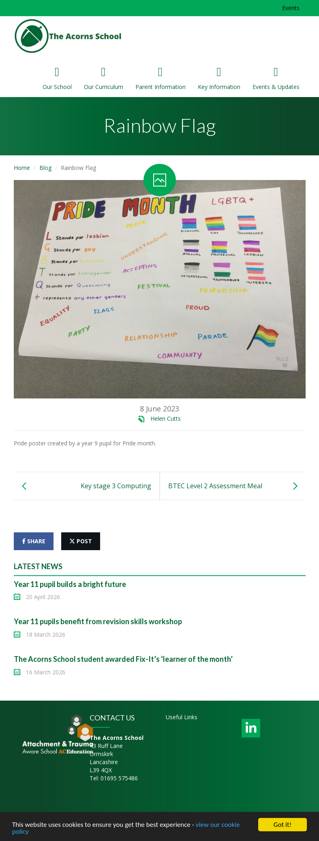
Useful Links (181, 717)
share (33, 541)
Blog (45, 168)
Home (22, 168)
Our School (57, 78)
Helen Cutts (165, 418)
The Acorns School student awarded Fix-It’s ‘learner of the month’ (123, 659)
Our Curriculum (103, 78)
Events (291, 8)
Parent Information (160, 78)
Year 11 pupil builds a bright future (70, 584)
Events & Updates (276, 78)
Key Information (219, 78)
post (80, 541)
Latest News (38, 566)
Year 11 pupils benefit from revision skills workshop (98, 621)
